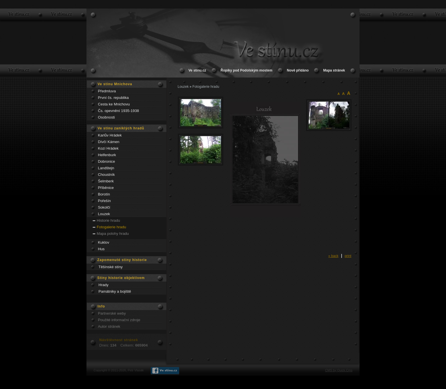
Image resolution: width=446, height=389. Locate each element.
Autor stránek (109, 326)
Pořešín (104, 201)
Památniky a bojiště (114, 291)
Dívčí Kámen (108, 142)
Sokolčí (104, 207)
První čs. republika (113, 97)
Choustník (106, 174)
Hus (101, 249)
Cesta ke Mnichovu (114, 104)
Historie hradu (108, 220)
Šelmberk (106, 181)
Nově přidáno (298, 70)
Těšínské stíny (110, 267)
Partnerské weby (112, 313)
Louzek (104, 214)
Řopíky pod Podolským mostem (246, 70)
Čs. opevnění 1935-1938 (118, 111)
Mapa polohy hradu (113, 233)
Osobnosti (106, 117)
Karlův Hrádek (110, 135)
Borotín (104, 194)
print (348, 256)
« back (333, 256)
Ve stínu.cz (197, 70)
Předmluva (107, 91)
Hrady (103, 285)
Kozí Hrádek (108, 148)
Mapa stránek (334, 70)
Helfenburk (107, 155)
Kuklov (103, 242)
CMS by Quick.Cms (338, 370)
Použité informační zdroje (119, 320)
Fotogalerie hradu (111, 227)
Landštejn (106, 168)
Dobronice (106, 161)
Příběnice (106, 188)
